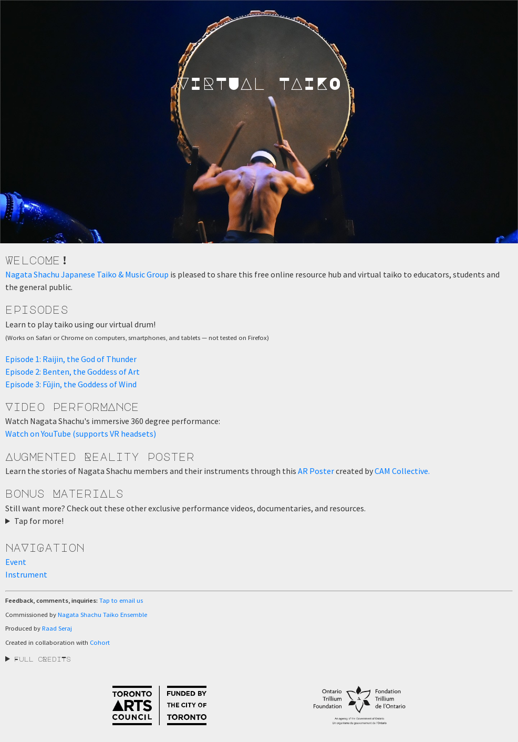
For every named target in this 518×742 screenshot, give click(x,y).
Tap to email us (121, 600)
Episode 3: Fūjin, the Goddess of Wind (71, 384)
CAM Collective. (402, 471)
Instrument (26, 574)
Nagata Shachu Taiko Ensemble (102, 615)
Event (15, 561)
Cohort (100, 642)
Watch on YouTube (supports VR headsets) (80, 433)
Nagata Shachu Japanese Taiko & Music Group (87, 274)
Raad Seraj (57, 628)
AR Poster (316, 471)
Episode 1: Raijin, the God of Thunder (71, 359)
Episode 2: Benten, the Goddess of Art (72, 371)
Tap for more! (39, 521)
